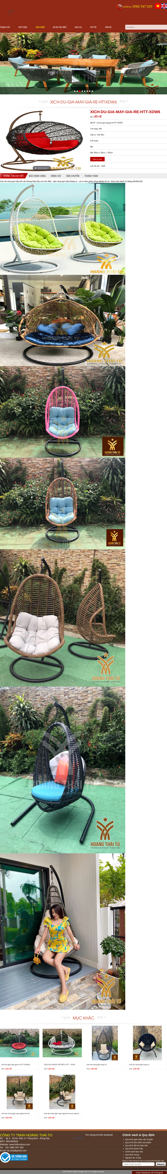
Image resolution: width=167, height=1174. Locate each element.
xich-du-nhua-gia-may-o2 (97, 1065)
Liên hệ (108, 27)
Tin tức (93, 27)
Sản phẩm (40, 27)
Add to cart (97, 159)
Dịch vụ (78, 27)
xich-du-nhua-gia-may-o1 (139, 1065)
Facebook (78, 1138)
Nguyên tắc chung (133, 1158)
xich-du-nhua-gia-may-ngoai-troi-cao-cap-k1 (61, 1113)
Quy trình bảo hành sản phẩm (138, 1142)
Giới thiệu (22, 27)
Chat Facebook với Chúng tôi (149, 1172)
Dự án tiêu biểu (60, 27)
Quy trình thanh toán (134, 1148)
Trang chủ (5, 27)
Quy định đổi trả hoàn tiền (136, 1145)
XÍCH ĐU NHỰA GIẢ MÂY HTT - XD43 (59, 1065)
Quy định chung (132, 1155)
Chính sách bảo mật (134, 1152)
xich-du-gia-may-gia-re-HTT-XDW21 (15, 1065)
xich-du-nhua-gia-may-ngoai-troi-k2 (15, 1113)
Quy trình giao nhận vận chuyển (139, 1139)
